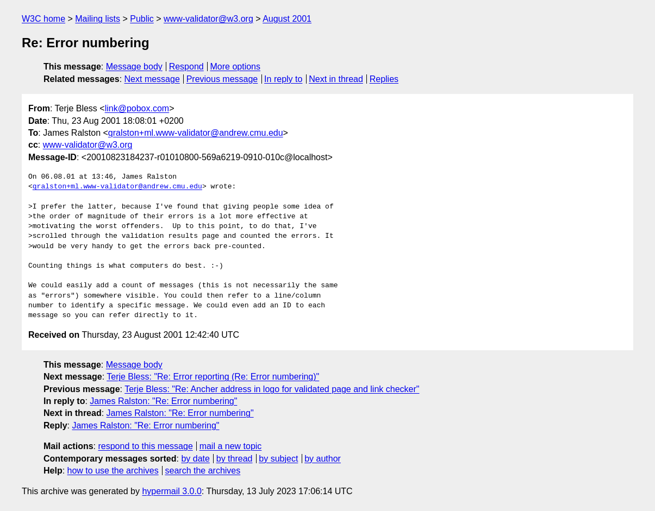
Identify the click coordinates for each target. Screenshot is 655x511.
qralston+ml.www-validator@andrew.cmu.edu (195, 132)
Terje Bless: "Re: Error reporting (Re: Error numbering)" (213, 376)
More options (235, 66)
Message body (134, 66)
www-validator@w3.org (208, 18)
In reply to (283, 79)
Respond (186, 66)
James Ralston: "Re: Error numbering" (163, 401)
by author (322, 458)
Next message (152, 79)
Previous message (222, 79)
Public (142, 18)
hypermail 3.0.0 (171, 491)
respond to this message (145, 446)
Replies (384, 79)
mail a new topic (230, 446)
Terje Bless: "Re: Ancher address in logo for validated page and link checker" (271, 389)
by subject (278, 458)
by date (195, 458)
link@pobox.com (137, 108)
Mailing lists (97, 18)
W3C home (43, 18)
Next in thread (336, 79)
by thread (234, 458)
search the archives (203, 470)
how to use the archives (113, 470)
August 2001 (287, 18)
